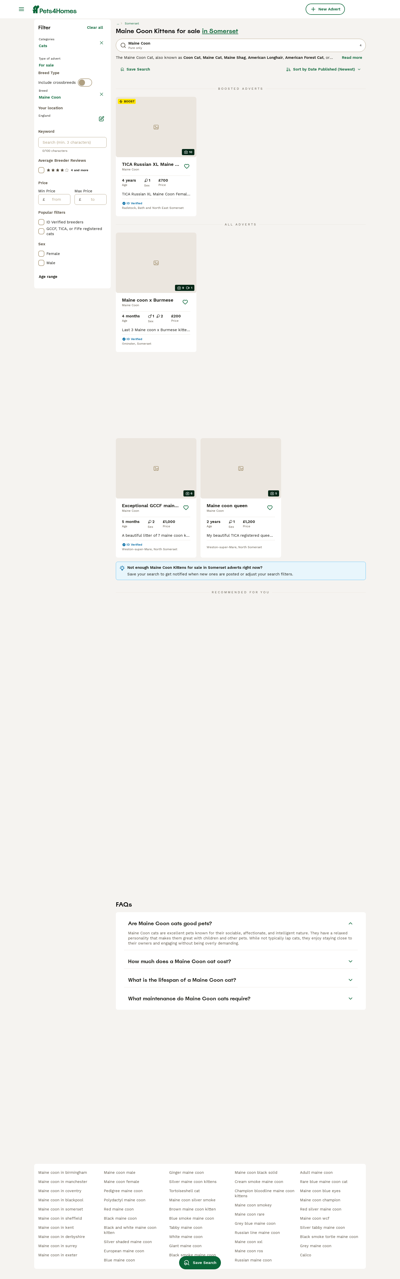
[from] (57, 428)
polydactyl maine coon (124, 1200)
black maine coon (120, 1218)
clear (98, 208)
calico (305, 1255)
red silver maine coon (320, 1209)
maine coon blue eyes (320, 1191)
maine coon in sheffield (60, 1218)
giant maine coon (185, 1246)
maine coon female (121, 1181)
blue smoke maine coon (191, 1218)
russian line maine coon (257, 1232)
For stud (50, 178)
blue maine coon (119, 1260)
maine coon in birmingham (62, 1172)
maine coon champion (320, 1200)
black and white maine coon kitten (130, 1230)
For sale (50, 166)
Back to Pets (52, 130)
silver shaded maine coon (128, 1242)
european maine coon (124, 1251)
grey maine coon (315, 1246)
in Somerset (220, 122)
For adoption (81, 166)
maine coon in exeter (57, 1255)
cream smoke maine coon (259, 1181)
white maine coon (186, 1236)
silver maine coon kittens (193, 1181)
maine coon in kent (56, 1227)
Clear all (95, 119)
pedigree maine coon (123, 1191)
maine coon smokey (253, 1205)
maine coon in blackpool (60, 1200)
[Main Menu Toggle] (21, 9)
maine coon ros (249, 1251)
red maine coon (119, 1209)
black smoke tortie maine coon (329, 1236)
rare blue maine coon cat (323, 1181)
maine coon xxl (248, 1242)
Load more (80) (88, 325)
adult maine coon (316, 1172)
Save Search (135, 161)
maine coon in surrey (57, 1246)
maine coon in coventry (59, 1191)
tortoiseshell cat (184, 1191)
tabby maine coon (185, 1227)
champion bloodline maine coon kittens (264, 1193)
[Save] (186, 258)
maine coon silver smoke (192, 1200)
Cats (44, 142)
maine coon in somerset (60, 1209)
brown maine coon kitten (192, 1209)
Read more (352, 149)
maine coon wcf (314, 1218)
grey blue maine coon (255, 1223)
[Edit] (101, 347)
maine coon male (119, 1172)
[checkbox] (41, 232)
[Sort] (323, 161)
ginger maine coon (186, 1172)
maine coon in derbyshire (61, 1236)
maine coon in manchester (62, 1181)
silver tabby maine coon (322, 1227)
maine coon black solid (256, 1172)
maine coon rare (250, 1214)
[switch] (85, 198)
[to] (93, 428)
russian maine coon (253, 1260)
